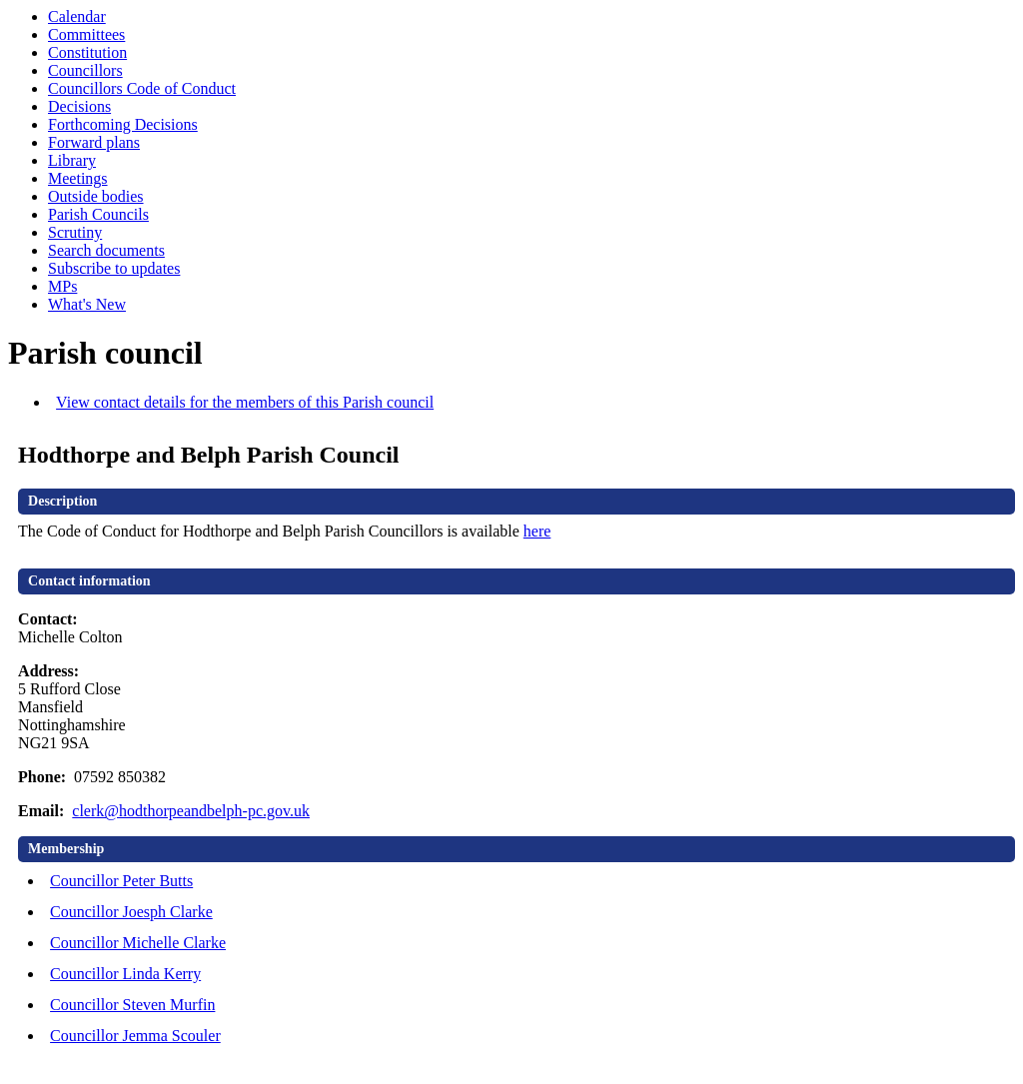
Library (72, 160)
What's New (87, 304)
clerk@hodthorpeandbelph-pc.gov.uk (191, 810)
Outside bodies (96, 196)
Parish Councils (98, 214)
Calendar (77, 16)
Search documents (106, 250)
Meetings (78, 178)
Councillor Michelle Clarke (138, 942)
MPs (62, 286)
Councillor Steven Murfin (132, 1004)
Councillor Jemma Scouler (135, 1035)
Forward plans (94, 142)
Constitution (87, 52)
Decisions (79, 106)
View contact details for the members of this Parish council (245, 402)
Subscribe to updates (114, 268)
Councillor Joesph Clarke (131, 911)
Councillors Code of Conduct (142, 88)
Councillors (85, 70)
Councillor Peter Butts (121, 880)
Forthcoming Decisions (123, 124)
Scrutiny (75, 232)
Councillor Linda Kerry (125, 973)
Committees (86, 34)
